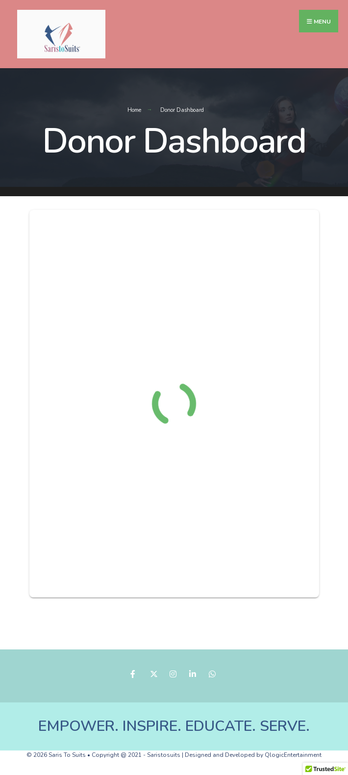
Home (134, 110)
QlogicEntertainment (293, 755)
